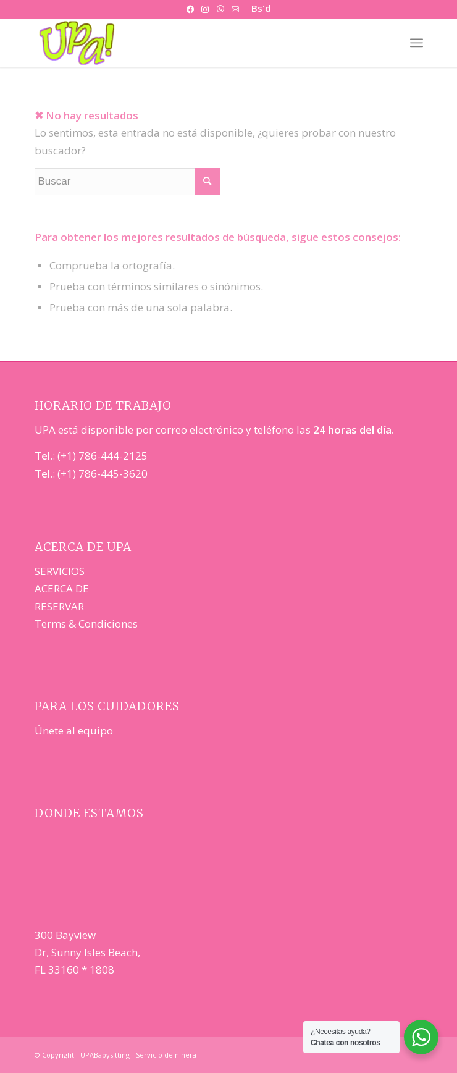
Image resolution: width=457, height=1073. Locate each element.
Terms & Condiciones (86, 623)
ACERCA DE (62, 588)
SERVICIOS (60, 571)
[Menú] (416, 42)
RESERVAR (59, 606)
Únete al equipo (74, 730)
